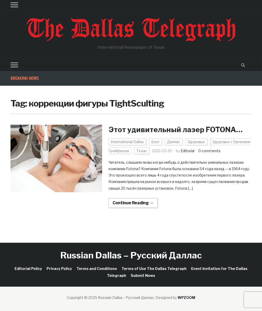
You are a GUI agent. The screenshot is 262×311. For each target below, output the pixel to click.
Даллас (173, 142)
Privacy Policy (59, 268)
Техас (141, 151)
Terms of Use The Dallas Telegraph (154, 268)
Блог (155, 142)
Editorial (187, 151)
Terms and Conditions (97, 268)
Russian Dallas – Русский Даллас (131, 255)
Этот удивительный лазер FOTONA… (175, 129)
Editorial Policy (28, 268)
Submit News (143, 275)
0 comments (209, 151)
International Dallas (127, 142)
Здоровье (196, 142)
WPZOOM (186, 297)
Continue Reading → (133, 202)
